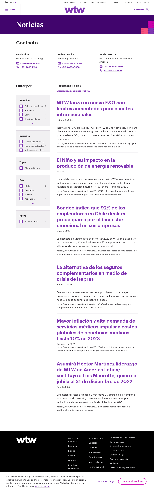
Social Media (95, 452)
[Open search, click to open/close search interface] (141, 9)
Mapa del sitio (96, 462)
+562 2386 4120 (28, 67)
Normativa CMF (96, 466)
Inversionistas (143, 2)
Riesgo (71, 450)
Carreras (129, 2)
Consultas (116, 2)
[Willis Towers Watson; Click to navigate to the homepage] (74, 9)
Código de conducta (119, 459)
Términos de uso (117, 442)
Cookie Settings (117, 455)
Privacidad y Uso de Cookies (122, 437)
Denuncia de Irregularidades (122, 467)
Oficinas (93, 447)
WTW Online (69, 2)
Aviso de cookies (117, 450)
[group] (33, 106)
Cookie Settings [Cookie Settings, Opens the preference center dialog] (105, 481)
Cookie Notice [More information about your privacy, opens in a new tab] (42, 486)
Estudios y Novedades (74, 467)
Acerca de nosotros (73, 439)
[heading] (97, 124)
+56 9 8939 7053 (71, 67)
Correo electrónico (30, 63)
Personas (72, 446)
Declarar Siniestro (99, 2)
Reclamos (114, 463)
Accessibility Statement (120, 446)
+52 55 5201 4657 (113, 70)
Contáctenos (95, 457)
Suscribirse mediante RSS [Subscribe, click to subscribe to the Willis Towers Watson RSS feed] (73, 90)
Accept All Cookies (132, 481)
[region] (77, 481)
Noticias (83, 2)
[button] (21, 106)
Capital (71, 455)
